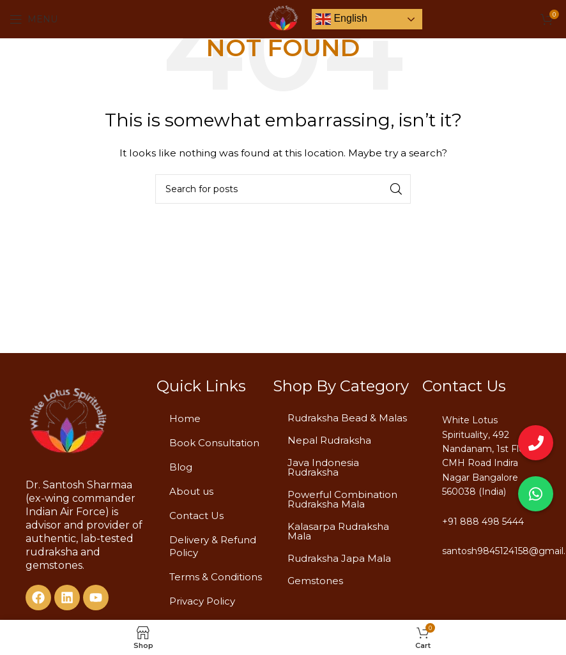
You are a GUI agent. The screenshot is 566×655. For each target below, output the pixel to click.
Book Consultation (214, 443)
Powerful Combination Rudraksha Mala (342, 499)
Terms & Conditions (215, 577)
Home (185, 418)
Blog (180, 467)
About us (191, 491)
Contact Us (196, 515)
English (341, 19)
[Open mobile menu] (33, 19)
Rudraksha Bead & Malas (347, 418)
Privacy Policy (202, 601)
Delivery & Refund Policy (212, 546)
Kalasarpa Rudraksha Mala (338, 531)
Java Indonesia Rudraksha (323, 467)
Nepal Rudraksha (329, 440)
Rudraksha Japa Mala (339, 558)
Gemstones (315, 581)
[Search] (283, 189)
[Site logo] (283, 18)
